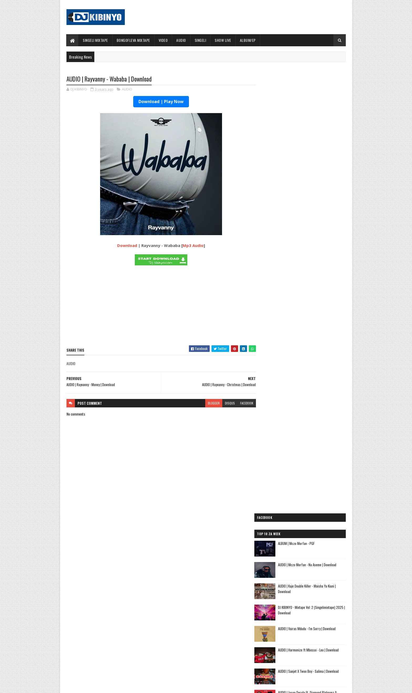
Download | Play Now (159, 102)
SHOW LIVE (223, 40)
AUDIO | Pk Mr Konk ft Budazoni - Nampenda (298, 491)
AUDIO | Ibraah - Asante (281, 535)
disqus (226, 403)
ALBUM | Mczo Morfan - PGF (304, 114)
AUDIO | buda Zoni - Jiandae (284, 529)
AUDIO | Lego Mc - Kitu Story (285, 516)
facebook (243, 403)
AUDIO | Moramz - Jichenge (284, 498)
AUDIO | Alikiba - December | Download (115, 658)
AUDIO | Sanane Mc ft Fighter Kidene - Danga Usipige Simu (298, 550)
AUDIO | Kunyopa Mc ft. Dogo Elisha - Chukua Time (303, 559)
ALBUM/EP (248, 40)
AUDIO (181, 40)
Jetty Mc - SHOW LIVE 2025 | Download (210, 616)
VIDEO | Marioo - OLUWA (105, 637)
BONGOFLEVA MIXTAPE (133, 40)
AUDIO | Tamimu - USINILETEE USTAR (291, 523)
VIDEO (163, 40)
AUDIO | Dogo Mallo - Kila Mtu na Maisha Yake (298, 473)
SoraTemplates (91, 686)
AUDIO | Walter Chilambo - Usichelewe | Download (217, 658)
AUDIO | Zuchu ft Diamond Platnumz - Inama (298, 575)
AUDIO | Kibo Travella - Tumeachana (291, 510)
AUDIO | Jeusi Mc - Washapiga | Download (295, 466)
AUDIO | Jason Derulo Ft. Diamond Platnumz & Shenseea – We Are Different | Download (315, 266)
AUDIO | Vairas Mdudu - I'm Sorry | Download (314, 199)
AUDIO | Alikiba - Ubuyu (281, 582)
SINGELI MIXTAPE (95, 40)
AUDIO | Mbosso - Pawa (280, 485)
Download (126, 245)
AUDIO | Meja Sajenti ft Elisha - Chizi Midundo (299, 542)
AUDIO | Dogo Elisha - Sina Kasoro (289, 479)
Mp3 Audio (191, 245)
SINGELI (200, 40)
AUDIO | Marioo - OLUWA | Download (113, 616)
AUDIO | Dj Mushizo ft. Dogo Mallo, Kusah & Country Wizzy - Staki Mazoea (297, 567)
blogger (210, 403)
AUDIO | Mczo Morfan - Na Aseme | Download (315, 135)
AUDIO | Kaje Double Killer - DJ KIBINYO (293, 504)
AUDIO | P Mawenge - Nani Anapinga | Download (215, 637)
